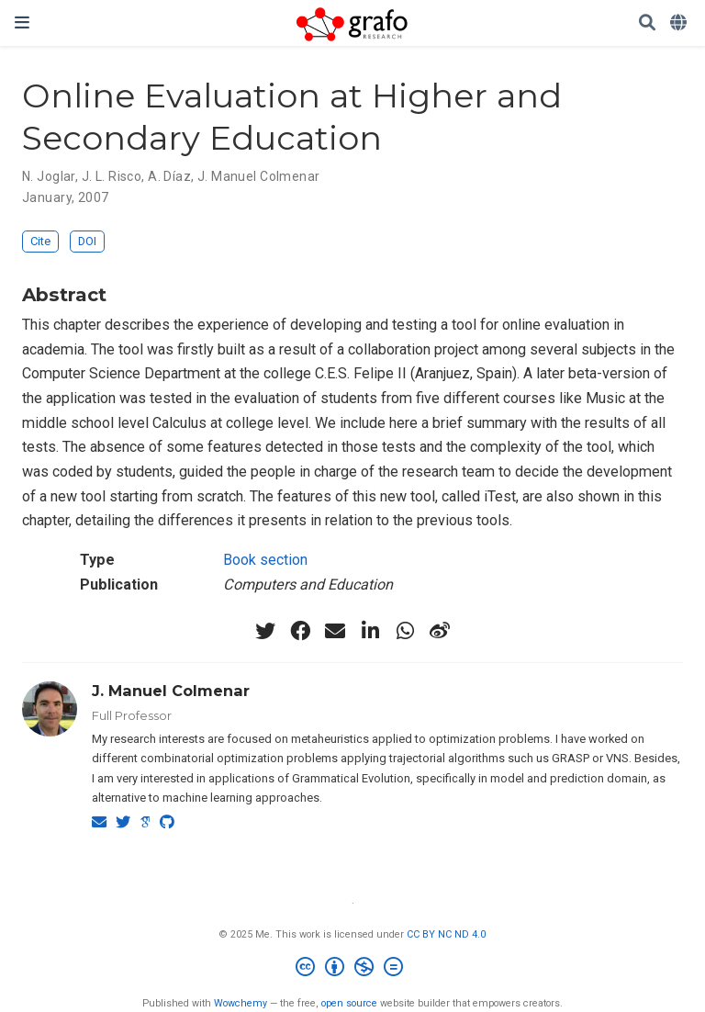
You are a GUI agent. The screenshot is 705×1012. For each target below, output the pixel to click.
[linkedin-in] (370, 631)
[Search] (647, 23)
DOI (87, 241)
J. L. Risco (112, 176)
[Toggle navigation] (22, 22)
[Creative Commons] (353, 969)
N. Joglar (48, 176)
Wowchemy (240, 1003)
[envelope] (335, 631)
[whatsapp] (405, 631)
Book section (265, 559)
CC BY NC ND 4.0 (446, 934)
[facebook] (300, 631)
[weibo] (439, 631)
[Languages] (680, 23)
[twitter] (265, 631)
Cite (40, 241)
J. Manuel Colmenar (258, 176)
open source (349, 1003)
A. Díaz (169, 176)
